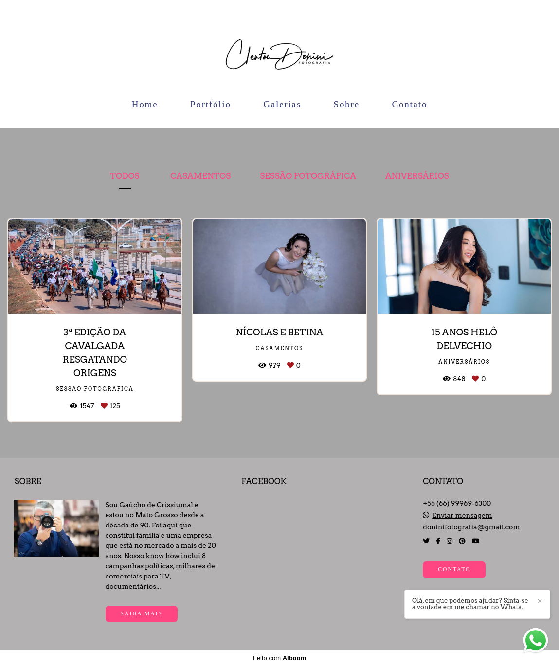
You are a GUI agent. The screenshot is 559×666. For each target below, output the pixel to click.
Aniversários (417, 176)
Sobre (347, 104)
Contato (409, 104)
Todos (124, 176)
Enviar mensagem (462, 515)
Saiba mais (141, 614)
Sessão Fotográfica (308, 176)
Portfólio (210, 104)
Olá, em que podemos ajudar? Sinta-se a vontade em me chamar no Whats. (470, 603)
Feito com (279, 658)
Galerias (282, 104)
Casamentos (200, 176)
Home (145, 104)
